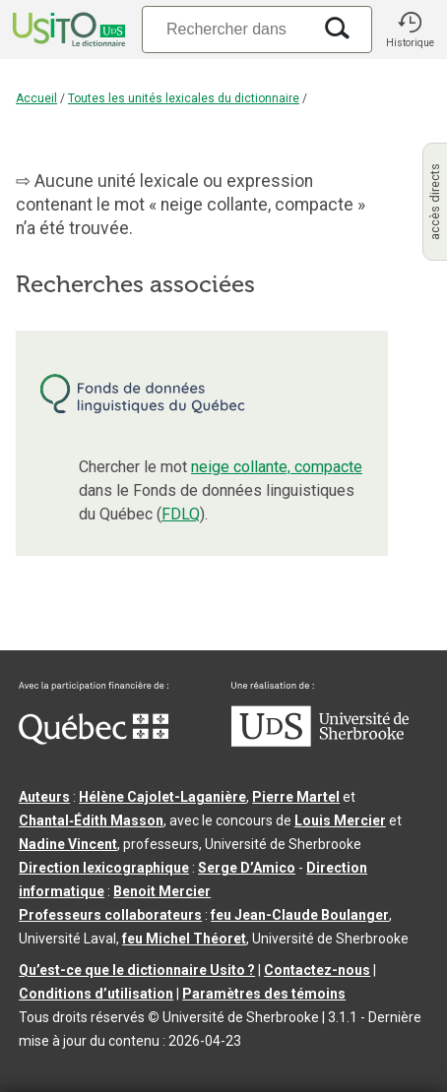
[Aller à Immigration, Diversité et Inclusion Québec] (93, 740)
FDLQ (180, 514)
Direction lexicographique (104, 868)
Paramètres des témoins (264, 993)
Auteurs (44, 797)
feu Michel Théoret (184, 938)
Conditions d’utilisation (96, 993)
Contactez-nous (317, 970)
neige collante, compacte (276, 466)
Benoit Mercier (162, 891)
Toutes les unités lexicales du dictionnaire (183, 98)
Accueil (36, 98)
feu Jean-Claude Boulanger (300, 915)
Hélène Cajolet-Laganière (162, 797)
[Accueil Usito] (67, 29)
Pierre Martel (296, 797)
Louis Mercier (340, 820)
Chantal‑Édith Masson (91, 820)
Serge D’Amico (246, 868)
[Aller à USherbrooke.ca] (320, 742)
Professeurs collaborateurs (110, 915)
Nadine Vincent (68, 844)
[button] (409, 29)
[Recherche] (226, 29)
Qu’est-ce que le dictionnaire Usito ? (137, 970)
